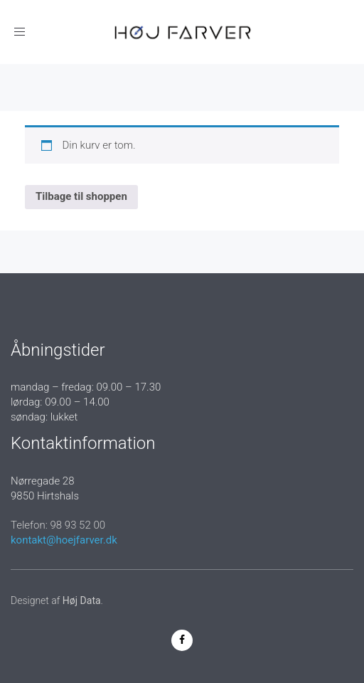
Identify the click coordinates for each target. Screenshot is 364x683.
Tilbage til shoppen (81, 196)
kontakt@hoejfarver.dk (64, 540)
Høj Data (82, 600)
